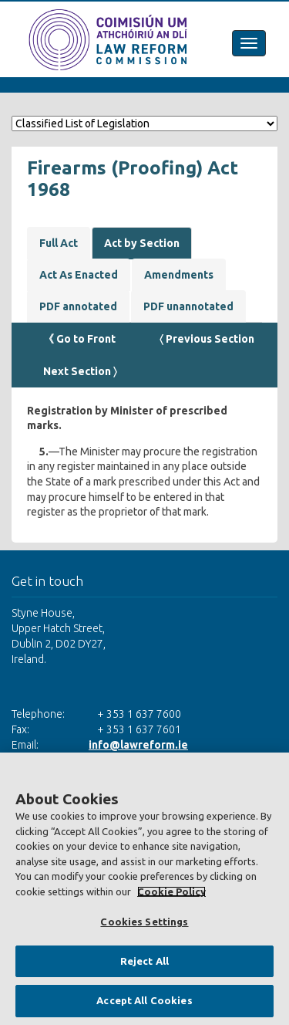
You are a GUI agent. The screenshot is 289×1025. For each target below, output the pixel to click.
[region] (144, 889)
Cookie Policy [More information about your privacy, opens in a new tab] (171, 891)
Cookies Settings (144, 921)
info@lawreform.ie (138, 745)
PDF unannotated (188, 306)
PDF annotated (78, 306)
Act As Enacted (78, 275)
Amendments (178, 275)
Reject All (144, 961)
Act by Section (142, 243)
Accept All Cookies (144, 1000)
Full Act (58, 243)
